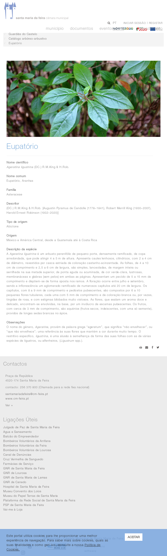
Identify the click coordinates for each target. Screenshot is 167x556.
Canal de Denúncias (17, 454)
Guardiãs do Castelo (23, 34)
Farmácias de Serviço (18, 463)
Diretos (127, 28)
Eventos (107, 28)
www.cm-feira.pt (17, 398)
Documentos (81, 28)
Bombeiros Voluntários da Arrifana (27, 441)
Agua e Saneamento (17, 431)
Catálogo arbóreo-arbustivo (28, 38)
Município (54, 28)
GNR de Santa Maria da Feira (24, 468)
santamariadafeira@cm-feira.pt (26, 394)
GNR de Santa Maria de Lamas (25, 477)
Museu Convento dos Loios (22, 491)
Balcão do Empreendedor (21, 436)
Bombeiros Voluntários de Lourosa (27, 450)
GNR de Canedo (14, 482)
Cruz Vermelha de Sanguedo (23, 459)
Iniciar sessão (135, 23)
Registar (156, 23)
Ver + (9, 405)
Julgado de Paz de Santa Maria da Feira (31, 427)
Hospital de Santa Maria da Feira (26, 486)
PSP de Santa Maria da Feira (23, 505)
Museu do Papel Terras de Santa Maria (30, 495)
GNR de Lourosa (15, 473)
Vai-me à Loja (13, 509)
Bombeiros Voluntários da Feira (25, 445)
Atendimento (151, 28)
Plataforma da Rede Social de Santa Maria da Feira (39, 500)
